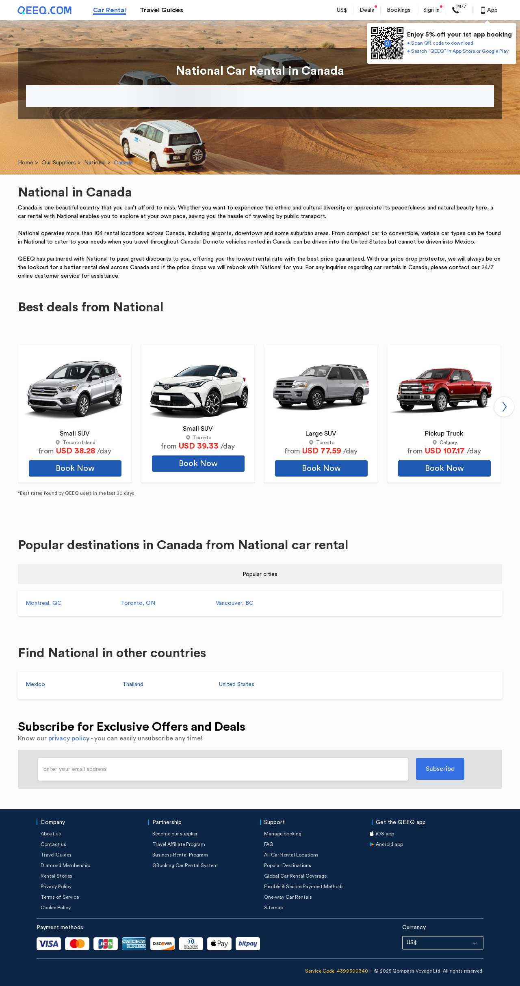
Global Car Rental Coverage (295, 876)
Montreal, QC (44, 603)
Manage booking (282, 833)
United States (236, 684)
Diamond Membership (65, 865)
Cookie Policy (56, 907)
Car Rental (109, 10)
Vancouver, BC (235, 603)
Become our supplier (174, 833)
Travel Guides (161, 10)
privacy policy (68, 738)
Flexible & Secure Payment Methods (304, 886)
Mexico (35, 684)
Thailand (132, 684)
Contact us (53, 844)
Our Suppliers (58, 163)
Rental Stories (56, 876)
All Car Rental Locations (291, 854)
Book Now (75, 468)
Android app (389, 844)
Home (25, 163)
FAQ (268, 844)
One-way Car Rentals (288, 897)
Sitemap (273, 907)
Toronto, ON (138, 603)
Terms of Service (60, 897)
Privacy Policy (56, 886)
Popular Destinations (287, 865)
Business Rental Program (180, 854)
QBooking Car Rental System (185, 865)
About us (51, 833)
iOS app (385, 833)
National (95, 163)
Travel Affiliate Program (178, 844)
